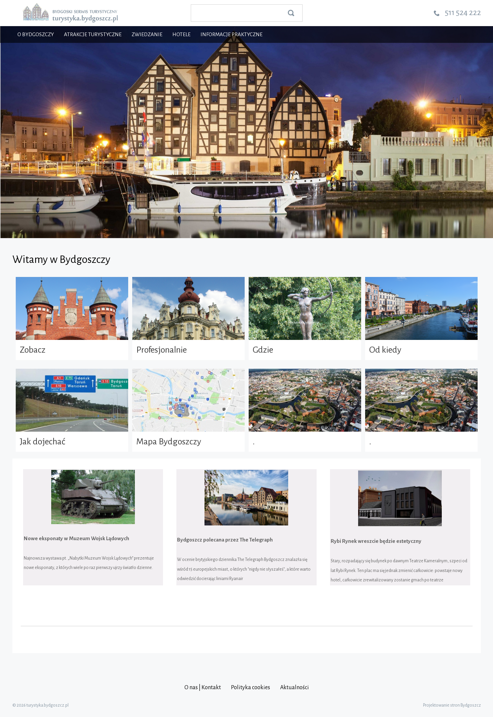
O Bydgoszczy (35, 34)
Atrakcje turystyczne (92, 34)
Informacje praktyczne (231, 34)
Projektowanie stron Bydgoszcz (452, 705)
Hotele (181, 34)
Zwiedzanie (147, 34)
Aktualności (294, 688)
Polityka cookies (250, 688)
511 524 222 (463, 12)
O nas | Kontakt (202, 688)
